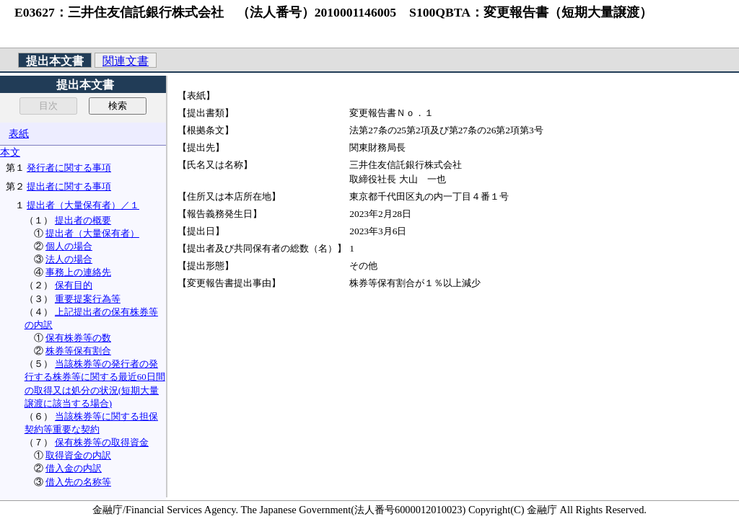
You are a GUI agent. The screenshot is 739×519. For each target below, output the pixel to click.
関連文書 (125, 61)
